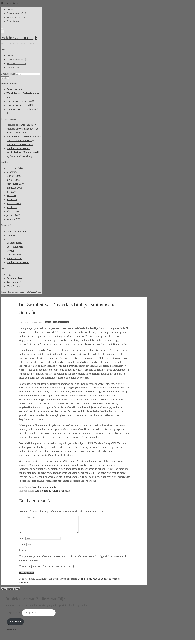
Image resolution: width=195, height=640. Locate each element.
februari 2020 (14, 176)
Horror (10, 250)
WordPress (35, 292)
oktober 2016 (13, 219)
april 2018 (12, 199)
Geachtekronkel (15, 242)
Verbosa (23, 292)
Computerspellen (16, 231)
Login (10, 274)
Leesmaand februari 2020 (20, 101)
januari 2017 (13, 215)
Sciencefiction (14, 258)
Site (21, 553)
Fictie (10, 239)
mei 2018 (11, 195)
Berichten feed (15, 278)
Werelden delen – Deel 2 (20, 144)
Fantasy (11, 235)
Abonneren (15, 625)
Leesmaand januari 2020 (20, 105)
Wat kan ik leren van (18, 262)
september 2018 (15, 183)
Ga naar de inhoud (11, 3)
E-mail (22, 547)
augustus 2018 (14, 187)
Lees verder (11, 633)
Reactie (23, 535)
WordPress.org (15, 286)
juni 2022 (12, 172)
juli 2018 (11, 191)
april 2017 (12, 207)
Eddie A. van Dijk (19, 37)
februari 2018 (14, 203)
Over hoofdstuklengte (22, 156)
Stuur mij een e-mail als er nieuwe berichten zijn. (49, 569)
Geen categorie (15, 246)
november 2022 (15, 168)
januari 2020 (13, 179)
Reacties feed (14, 282)
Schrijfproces (14, 254)
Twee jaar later (15, 89)
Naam (22, 541)
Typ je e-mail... (13, 615)
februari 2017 (14, 211)
